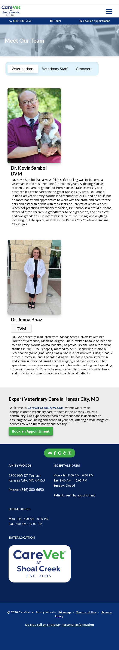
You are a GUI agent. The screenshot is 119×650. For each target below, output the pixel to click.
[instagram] (69, 453)
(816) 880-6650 (20, 21)
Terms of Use (86, 612)
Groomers (84, 68)
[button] (109, 11)
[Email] (50, 453)
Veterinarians (23, 68)
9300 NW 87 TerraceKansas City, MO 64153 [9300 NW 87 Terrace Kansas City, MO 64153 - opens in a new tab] (27, 478)
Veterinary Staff (54, 68)
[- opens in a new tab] (55, 453)
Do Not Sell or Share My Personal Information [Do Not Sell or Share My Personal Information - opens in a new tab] (59, 625)
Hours (55, 21)
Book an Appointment (95, 21)
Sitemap (64, 612)
